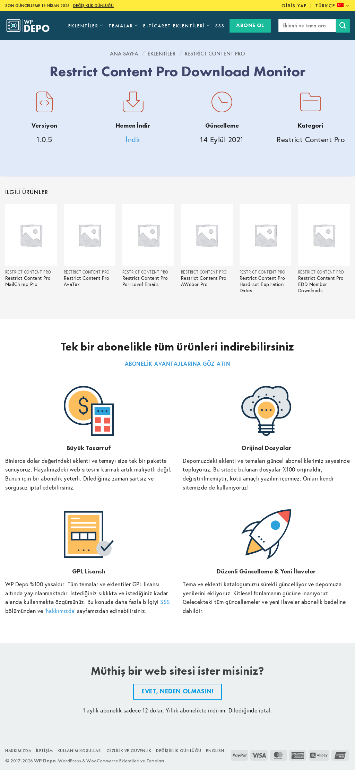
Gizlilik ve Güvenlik (128, 750)
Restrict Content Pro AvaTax (87, 281)
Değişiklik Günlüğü (178, 750)
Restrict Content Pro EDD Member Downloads (321, 284)
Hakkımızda (18, 750)
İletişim (44, 750)
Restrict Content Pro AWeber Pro (204, 281)
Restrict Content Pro (215, 53)
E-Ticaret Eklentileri (176, 25)
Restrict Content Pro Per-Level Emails (145, 281)
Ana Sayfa (124, 53)
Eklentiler (86, 25)
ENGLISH (215, 750)
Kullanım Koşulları (80, 750)
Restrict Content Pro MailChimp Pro (28, 281)
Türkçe (332, 5)
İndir (133, 139)
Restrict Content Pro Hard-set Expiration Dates (262, 284)
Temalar (123, 25)
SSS (220, 26)
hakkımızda (60, 610)
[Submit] (343, 25)
